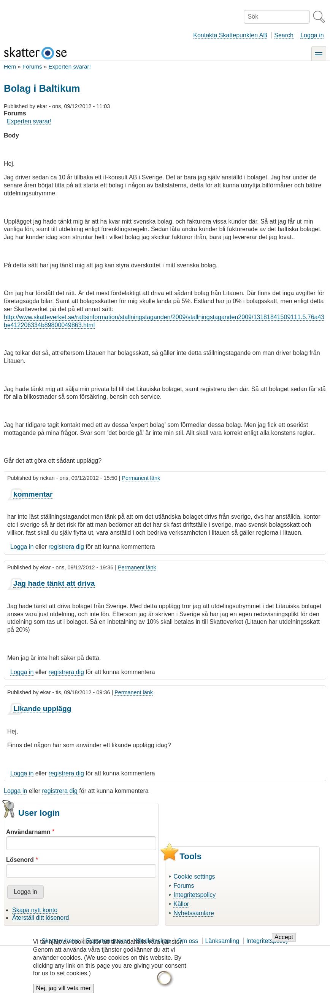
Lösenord (20, 860)
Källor (181, 904)
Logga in (312, 35)
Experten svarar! (69, 66)
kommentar (32, 494)
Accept (283, 943)
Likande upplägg (42, 709)
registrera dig (66, 546)
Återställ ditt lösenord (40, 917)
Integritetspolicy (194, 895)
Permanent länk (141, 478)
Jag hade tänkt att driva (54, 583)
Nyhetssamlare (193, 913)
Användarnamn (28, 832)
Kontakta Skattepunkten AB (230, 35)
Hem (10, 66)
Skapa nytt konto (34, 910)
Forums (32, 66)
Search (284, 35)
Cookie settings (194, 876)
